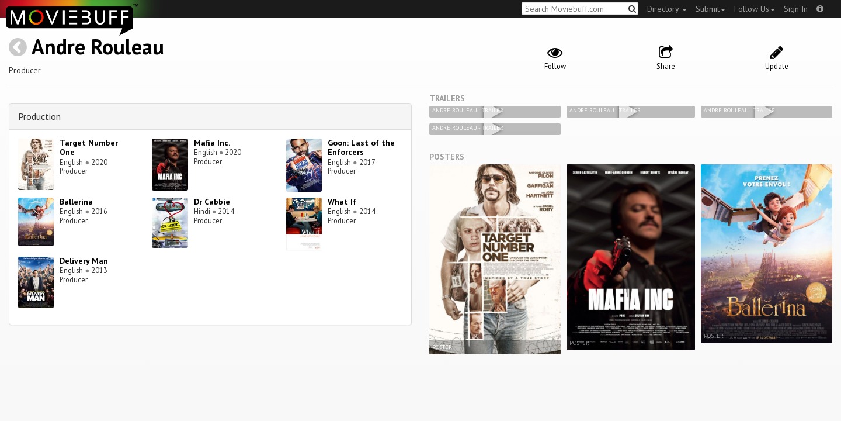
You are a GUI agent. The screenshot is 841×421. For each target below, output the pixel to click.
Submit (710, 9)
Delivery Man (84, 261)
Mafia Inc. (212, 142)
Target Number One (89, 147)
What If (342, 201)
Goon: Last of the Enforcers (361, 147)
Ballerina (76, 201)
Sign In (796, 9)
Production (39, 116)
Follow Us (754, 9)
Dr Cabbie (212, 201)
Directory (667, 9)
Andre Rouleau (98, 46)
